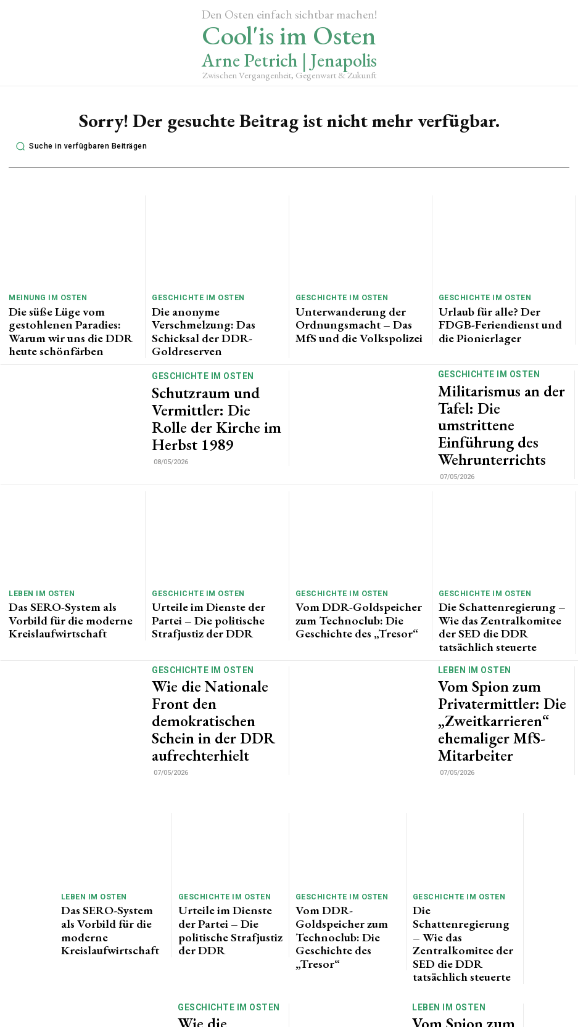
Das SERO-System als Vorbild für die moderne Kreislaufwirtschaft (70, 570)
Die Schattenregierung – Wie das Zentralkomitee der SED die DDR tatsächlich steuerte (501, 575)
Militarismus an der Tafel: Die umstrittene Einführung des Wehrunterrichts (501, 393)
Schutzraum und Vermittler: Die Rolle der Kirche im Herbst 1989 (211, 393)
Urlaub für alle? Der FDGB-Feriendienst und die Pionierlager (502, 313)
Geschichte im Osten (194, 297)
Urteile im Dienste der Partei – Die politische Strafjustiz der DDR (216, 570)
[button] (78, 147)
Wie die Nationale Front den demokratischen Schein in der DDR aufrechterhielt (215, 650)
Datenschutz (298, 1020)
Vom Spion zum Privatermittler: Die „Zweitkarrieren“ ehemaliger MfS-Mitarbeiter (499, 650)
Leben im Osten (38, 554)
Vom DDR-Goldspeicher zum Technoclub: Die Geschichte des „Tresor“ (356, 575)
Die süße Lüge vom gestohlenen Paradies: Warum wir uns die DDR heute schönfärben (73, 318)
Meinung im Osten (44, 297)
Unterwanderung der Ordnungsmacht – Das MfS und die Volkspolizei (354, 318)
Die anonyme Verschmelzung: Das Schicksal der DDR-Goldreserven (215, 313)
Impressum (358, 1020)
